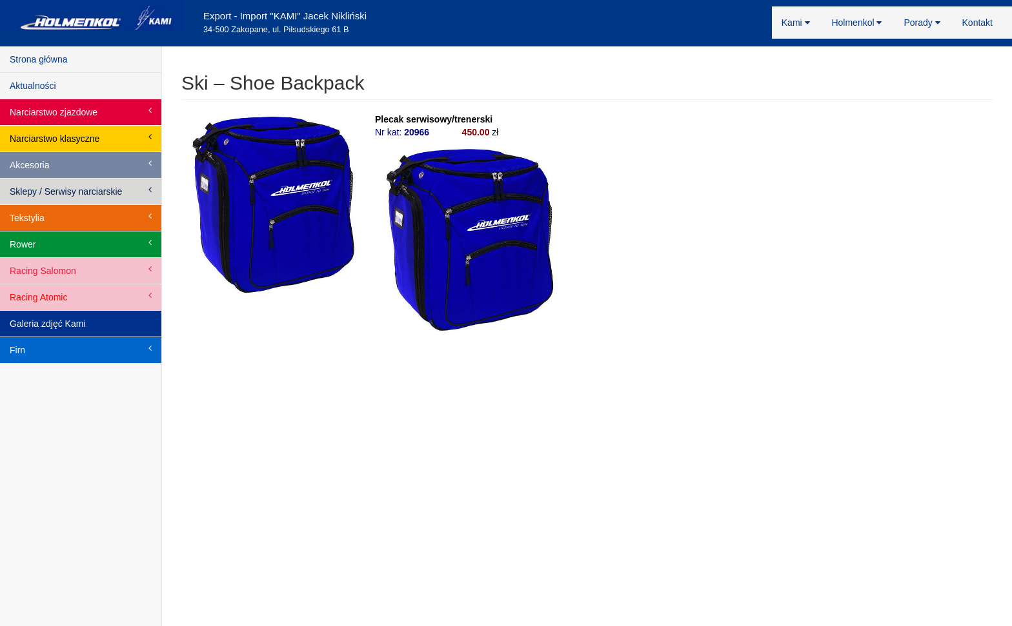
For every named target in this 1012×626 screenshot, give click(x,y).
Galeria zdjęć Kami (48, 323)
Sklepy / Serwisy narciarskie (81, 191)
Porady (922, 22)
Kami (796, 22)
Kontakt (977, 22)
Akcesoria (81, 164)
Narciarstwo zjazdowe (81, 111)
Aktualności (33, 86)
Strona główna (39, 59)
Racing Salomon (81, 270)
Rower (81, 243)
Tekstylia (81, 217)
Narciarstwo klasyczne (81, 138)
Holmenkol (856, 22)
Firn (81, 349)
